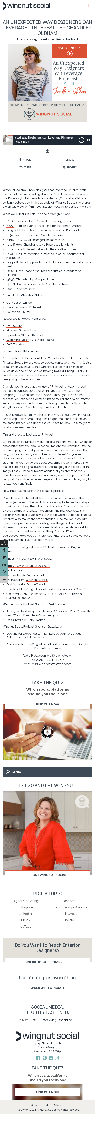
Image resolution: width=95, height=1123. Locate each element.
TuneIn (56, 648)
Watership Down (17, 339)
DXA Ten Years (16, 344)
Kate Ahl (37, 335)
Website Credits (40, 1105)
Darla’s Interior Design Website (27, 584)
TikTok (25, 920)
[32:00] (10, 271)
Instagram (25, 907)
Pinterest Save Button (21, 330)
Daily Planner (36, 620)
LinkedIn (28, 302)
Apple (27, 159)
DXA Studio (14, 325)
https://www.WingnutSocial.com (28, 565)
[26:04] (11, 254)
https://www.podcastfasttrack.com (47, 664)
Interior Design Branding (70, 907)
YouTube (25, 167)
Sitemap (59, 1105)
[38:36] (10, 279)
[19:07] (10, 249)
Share (70, 159)
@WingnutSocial (33, 575)
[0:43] (10, 221)
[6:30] (10, 235)
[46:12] (10, 289)
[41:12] (10, 284)
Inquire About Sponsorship (47, 962)
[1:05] (10, 225)
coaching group (50, 615)
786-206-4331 (28, 1020)
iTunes (71, 644)
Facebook (18, 570)
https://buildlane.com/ (29, 637)
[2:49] (10, 230)
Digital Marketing (25, 901)
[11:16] (10, 240)
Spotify (72, 167)
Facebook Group (73, 589)
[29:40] (11, 262)
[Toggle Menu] (88, 6)
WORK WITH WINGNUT (48, 988)
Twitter (25, 312)
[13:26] (10, 244)
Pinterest (35, 307)
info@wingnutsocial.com (58, 1020)
